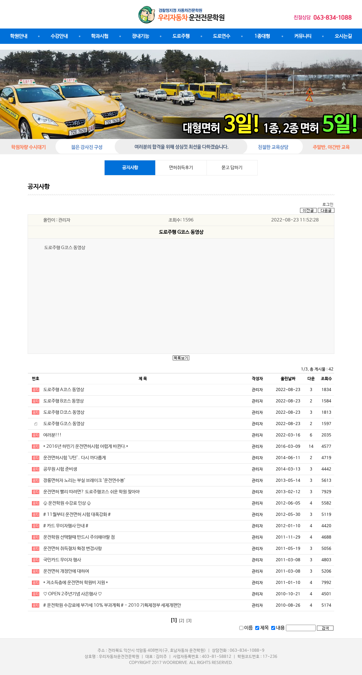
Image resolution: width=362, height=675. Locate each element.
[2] (182, 621)
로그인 (327, 204)
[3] (189, 621)
